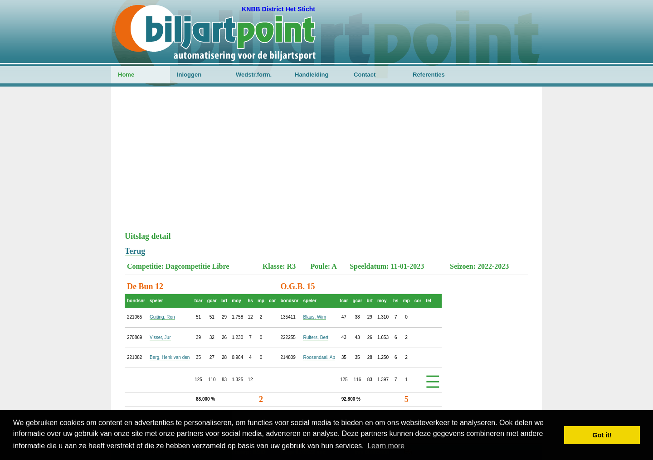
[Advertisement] (326, 163)
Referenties (429, 74)
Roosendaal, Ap (319, 357)
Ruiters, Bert (315, 337)
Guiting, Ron (162, 317)
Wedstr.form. (254, 74)
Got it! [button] (602, 435)
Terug (135, 251)
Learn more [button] (385, 446)
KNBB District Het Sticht (278, 9)
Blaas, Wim (314, 317)
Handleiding (311, 74)
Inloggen (189, 74)
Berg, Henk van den (170, 357)
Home (126, 74)
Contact (364, 74)
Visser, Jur (160, 337)
